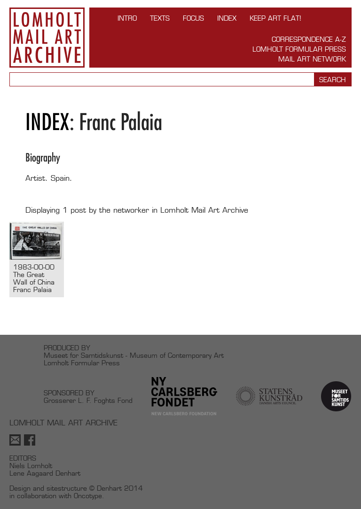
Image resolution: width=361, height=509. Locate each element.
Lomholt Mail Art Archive (47, 38)
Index (226, 18)
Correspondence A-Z (309, 39)
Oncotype (88, 496)
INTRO (127, 18)
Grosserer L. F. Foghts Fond (88, 400)
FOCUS (193, 18)
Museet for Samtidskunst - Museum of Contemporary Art (134, 355)
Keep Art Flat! (275, 18)
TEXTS (160, 18)
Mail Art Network (312, 59)
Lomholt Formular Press (299, 49)
